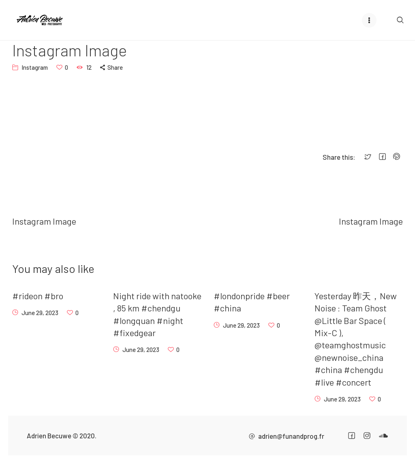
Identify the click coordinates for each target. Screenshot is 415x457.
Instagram (34, 67)
